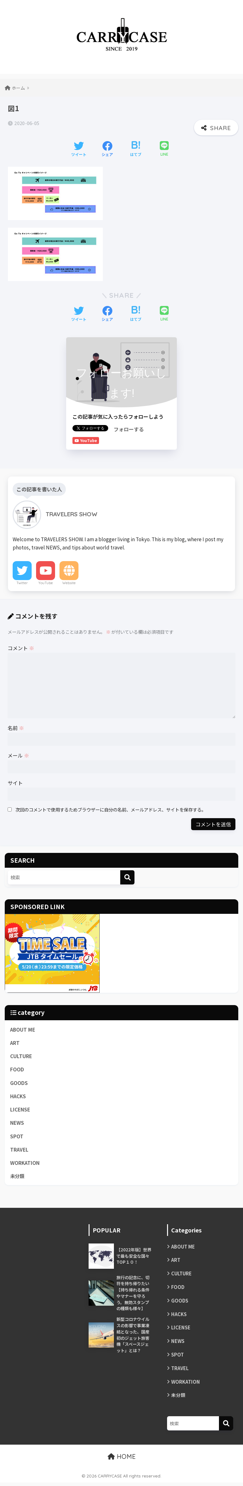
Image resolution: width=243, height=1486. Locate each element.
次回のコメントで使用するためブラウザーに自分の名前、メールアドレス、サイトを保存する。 (111, 809)
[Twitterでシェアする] (78, 149)
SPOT (16, 1137)
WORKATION (25, 1164)
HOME (122, 1460)
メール (18, 755)
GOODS (19, 1083)
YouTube (45, 583)
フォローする (129, 429)
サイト (15, 783)
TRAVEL (19, 1150)
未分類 (17, 1177)
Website (69, 583)
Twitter (22, 583)
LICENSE (20, 1110)
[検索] (127, 877)
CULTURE (21, 1056)
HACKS (18, 1096)
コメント (21, 648)
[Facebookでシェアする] (107, 149)
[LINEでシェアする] (164, 149)
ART (15, 1042)
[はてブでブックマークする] (135, 149)
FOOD (17, 1069)
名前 (16, 728)
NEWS (17, 1123)
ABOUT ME (22, 1029)
